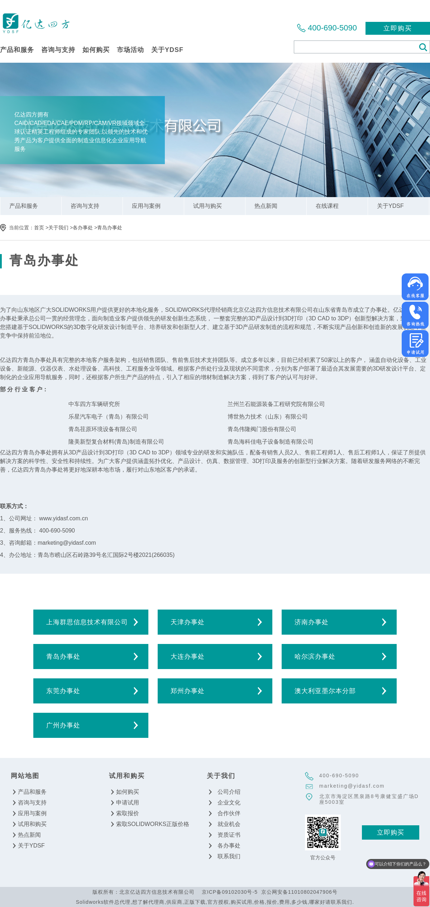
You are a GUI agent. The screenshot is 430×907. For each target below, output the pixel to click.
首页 (39, 227)
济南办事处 (312, 622)
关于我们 (58, 227)
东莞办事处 (63, 690)
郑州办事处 (188, 690)
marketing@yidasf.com (352, 786)
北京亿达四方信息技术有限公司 (36, 22)
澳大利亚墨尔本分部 (325, 690)
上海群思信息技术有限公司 (87, 622)
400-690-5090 (332, 27)
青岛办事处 (109, 227)
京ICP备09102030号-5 (230, 892)
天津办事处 (188, 622)
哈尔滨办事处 (315, 656)
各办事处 (83, 227)
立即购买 (397, 28)
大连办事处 (188, 656)
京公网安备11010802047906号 (299, 892)
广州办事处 (63, 725)
